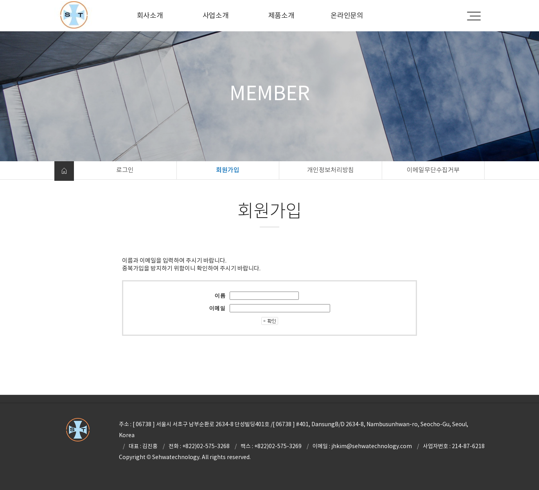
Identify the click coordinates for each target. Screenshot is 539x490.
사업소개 (216, 15)
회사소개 (150, 15)
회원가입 (227, 170)
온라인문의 (347, 15)
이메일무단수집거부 (433, 170)
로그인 (125, 170)
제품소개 (281, 15)
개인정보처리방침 (330, 170)
